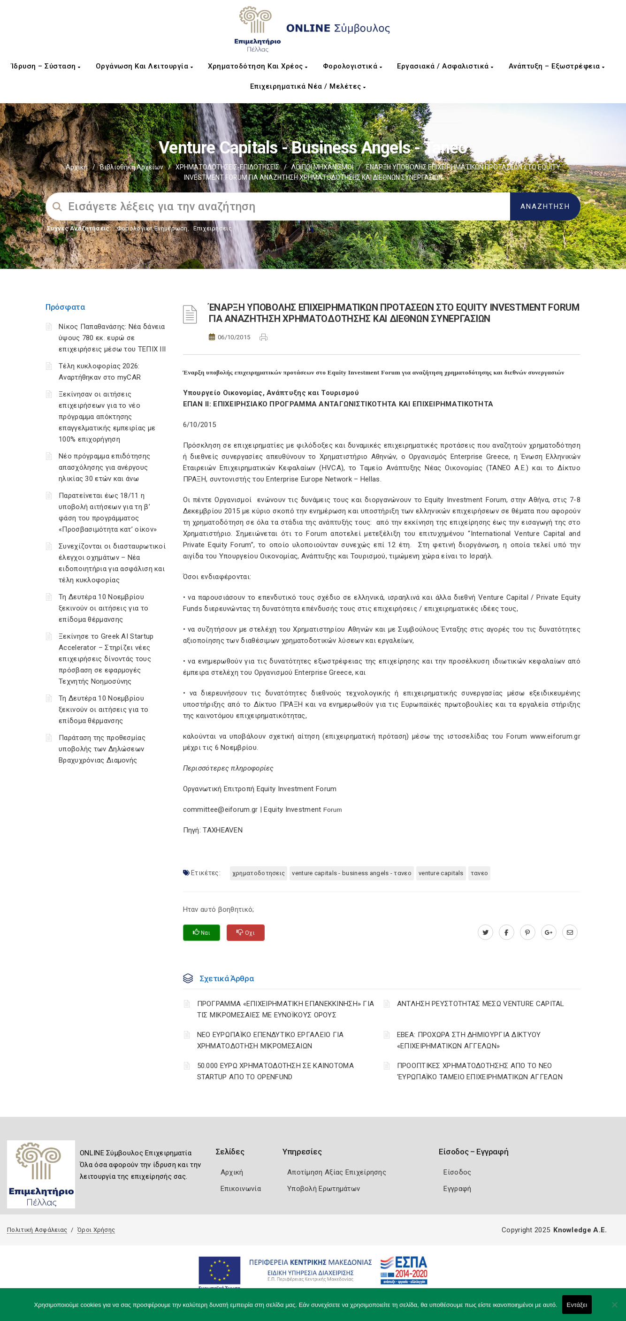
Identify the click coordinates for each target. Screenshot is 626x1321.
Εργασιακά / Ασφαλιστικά (445, 66)
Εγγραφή (457, 1188)
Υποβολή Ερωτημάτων (323, 1188)
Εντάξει (577, 1304)
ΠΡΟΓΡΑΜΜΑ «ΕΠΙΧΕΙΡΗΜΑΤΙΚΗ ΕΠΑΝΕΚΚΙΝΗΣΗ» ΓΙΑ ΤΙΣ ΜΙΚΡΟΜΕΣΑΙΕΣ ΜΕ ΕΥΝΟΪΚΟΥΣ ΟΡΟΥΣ (285, 1009)
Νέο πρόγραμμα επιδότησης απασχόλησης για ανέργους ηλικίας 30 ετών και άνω (104, 467)
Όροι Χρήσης (96, 1229)
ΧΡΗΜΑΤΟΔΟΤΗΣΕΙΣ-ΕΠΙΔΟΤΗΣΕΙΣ (227, 167)
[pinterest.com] (527, 932)
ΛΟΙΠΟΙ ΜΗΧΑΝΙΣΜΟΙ (322, 167)
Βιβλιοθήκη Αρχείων (131, 167)
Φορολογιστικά (352, 66)
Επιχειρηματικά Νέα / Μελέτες (308, 86)
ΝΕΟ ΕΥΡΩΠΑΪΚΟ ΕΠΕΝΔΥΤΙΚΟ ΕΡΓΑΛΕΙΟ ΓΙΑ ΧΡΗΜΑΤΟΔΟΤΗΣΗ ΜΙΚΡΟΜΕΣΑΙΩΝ (270, 1040)
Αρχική (77, 167)
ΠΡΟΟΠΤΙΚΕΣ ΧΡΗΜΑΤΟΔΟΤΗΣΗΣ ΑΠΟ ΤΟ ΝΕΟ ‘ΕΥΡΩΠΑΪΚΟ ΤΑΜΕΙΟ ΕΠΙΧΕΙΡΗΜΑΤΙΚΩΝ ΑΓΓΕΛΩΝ (480, 1071)
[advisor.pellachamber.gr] (569, 932)
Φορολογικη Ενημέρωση (152, 228)
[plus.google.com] (548, 932)
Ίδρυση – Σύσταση (46, 66)
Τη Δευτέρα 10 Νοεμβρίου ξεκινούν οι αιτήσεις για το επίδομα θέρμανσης (103, 608)
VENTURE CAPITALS (441, 873)
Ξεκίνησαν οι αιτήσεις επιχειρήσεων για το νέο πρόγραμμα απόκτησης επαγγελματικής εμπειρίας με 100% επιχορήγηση (107, 416)
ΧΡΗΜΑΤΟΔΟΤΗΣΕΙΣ (258, 873)
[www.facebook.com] (506, 932)
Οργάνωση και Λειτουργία (144, 66)
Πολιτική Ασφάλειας (37, 1229)
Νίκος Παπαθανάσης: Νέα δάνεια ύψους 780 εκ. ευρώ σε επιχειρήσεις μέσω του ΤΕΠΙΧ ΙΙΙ (112, 337)
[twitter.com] (485, 932)
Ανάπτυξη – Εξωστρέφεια (557, 66)
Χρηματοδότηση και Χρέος (258, 66)
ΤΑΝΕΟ (480, 873)
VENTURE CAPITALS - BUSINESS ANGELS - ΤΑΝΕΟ (352, 873)
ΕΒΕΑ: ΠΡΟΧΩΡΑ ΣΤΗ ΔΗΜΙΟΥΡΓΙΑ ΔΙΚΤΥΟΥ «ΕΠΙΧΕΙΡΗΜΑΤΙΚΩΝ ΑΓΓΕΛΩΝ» (469, 1040)
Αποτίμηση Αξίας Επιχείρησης (336, 1172)
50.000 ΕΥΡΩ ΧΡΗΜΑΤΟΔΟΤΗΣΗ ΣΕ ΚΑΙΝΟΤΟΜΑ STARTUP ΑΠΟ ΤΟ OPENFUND (275, 1071)
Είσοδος (457, 1172)
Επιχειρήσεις (212, 228)
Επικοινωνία (241, 1188)
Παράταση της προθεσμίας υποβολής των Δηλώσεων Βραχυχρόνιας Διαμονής (102, 748)
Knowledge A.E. (580, 1230)
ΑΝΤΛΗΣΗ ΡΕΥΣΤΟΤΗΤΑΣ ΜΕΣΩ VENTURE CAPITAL (481, 1004)
